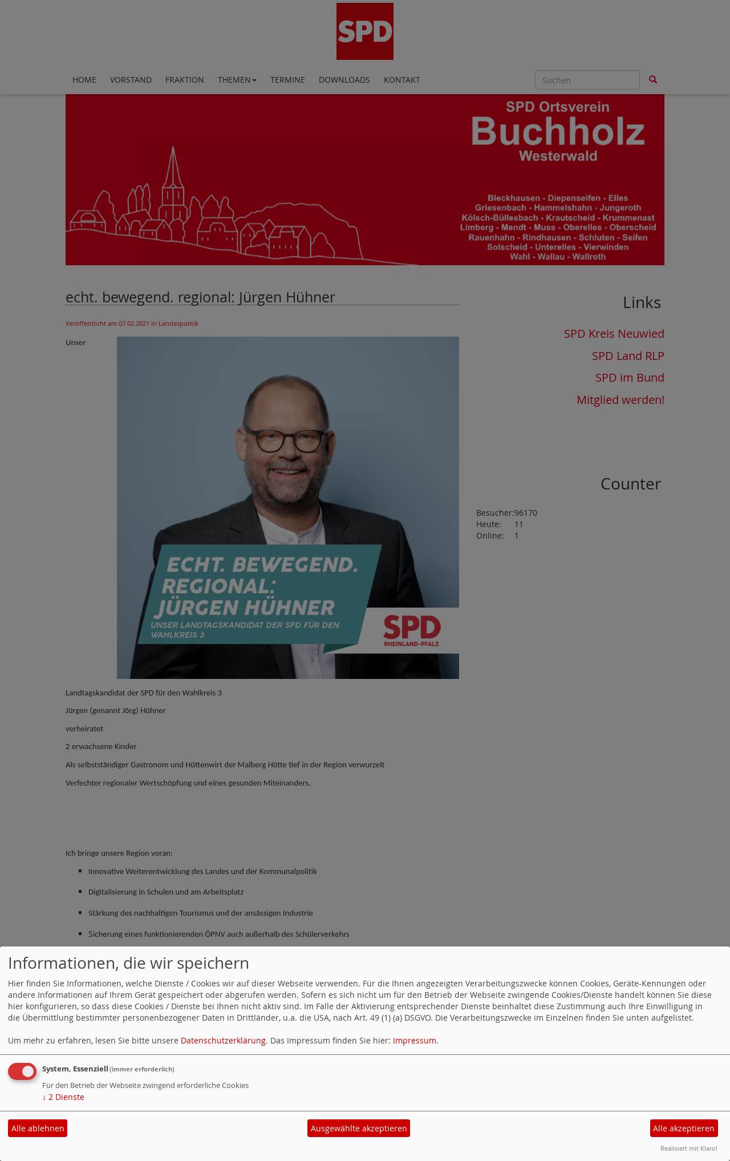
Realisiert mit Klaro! (688, 1148)
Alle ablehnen (37, 1128)
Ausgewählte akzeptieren (359, 1128)
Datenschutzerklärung (223, 1040)
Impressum (414, 1040)
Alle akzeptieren (684, 1128)
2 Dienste (63, 1096)
